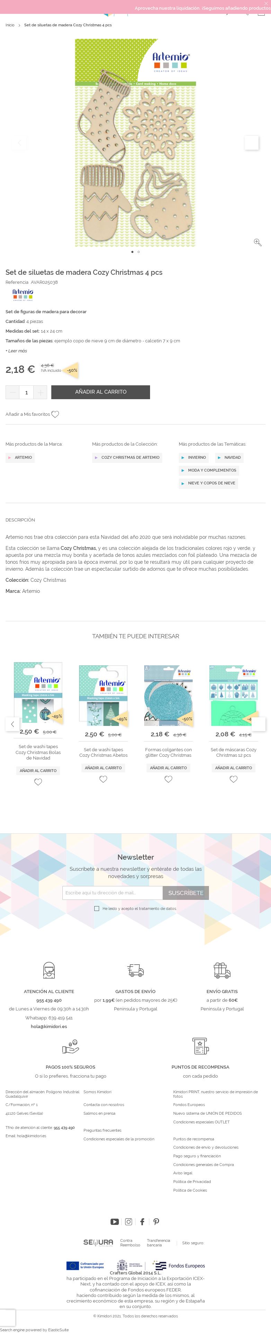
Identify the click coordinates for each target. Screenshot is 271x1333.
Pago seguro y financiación (197, 1156)
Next (258, 724)
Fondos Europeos (189, 1105)
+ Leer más (16, 350)
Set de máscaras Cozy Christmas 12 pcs (233, 752)
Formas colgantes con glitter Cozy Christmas (168, 752)
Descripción (20, 520)
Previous (12, 724)
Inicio (10, 25)
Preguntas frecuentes (102, 1131)
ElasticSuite (58, 1330)
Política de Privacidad (192, 1182)
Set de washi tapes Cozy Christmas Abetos (103, 752)
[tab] (135, 525)
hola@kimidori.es (31, 1136)
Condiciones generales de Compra (203, 1165)
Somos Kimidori (97, 1092)
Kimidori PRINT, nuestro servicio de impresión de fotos (215, 1094)
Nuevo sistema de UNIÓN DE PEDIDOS (207, 1114)
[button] (258, 242)
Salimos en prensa (99, 1114)
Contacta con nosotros (104, 1105)
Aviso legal (182, 1173)
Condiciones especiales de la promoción (119, 1139)
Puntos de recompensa (193, 1139)
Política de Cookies (190, 1191)
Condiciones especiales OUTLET (201, 1122)
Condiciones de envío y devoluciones (205, 1148)
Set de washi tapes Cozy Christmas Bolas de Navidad (38, 752)
